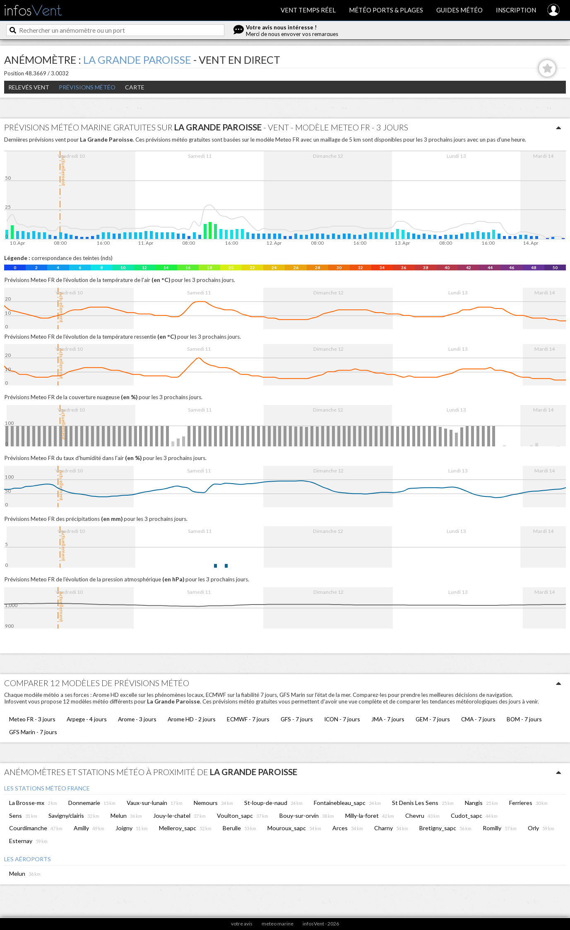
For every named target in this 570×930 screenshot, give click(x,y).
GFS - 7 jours (297, 719)
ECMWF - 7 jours (248, 719)
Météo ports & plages (386, 10)
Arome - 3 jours (137, 719)
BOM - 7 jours (524, 719)
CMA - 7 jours (478, 719)
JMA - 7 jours (387, 719)
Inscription (516, 10)
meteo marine (277, 923)
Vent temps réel (308, 10)
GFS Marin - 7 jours (33, 731)
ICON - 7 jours (342, 719)
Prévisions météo (87, 87)
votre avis (242, 923)
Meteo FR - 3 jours (32, 719)
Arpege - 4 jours (87, 719)
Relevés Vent (28, 87)
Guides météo (459, 10)
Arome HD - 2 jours (192, 719)
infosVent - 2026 (321, 923)
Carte (134, 87)
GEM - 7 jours (433, 719)
